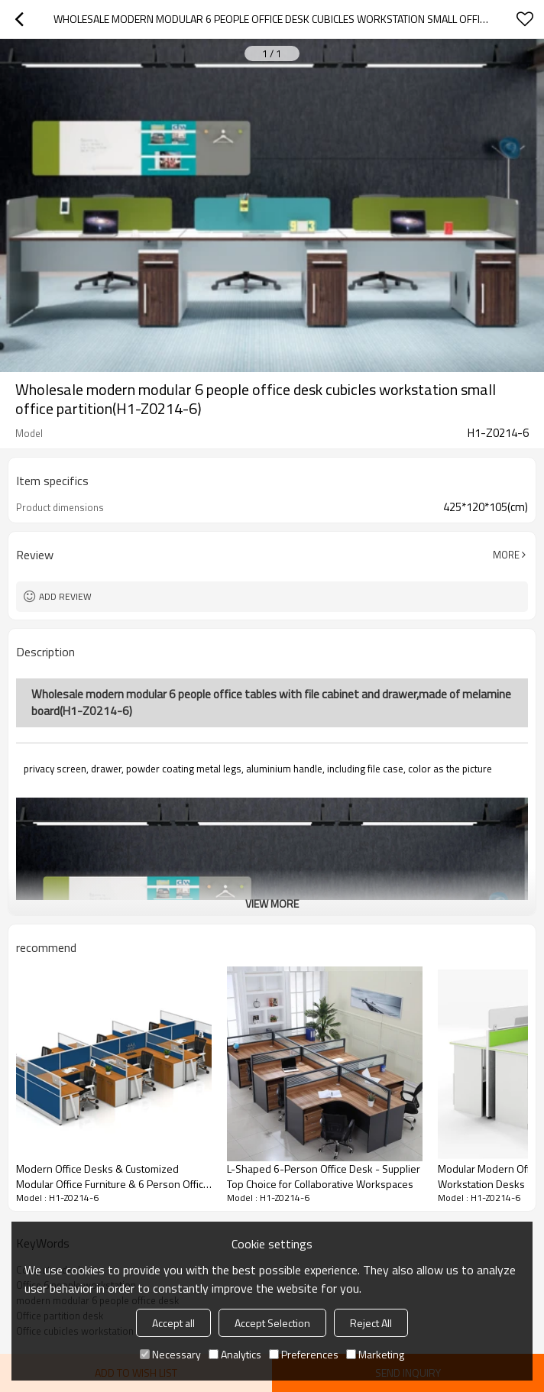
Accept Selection (272, 1323)
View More (272, 903)
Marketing (375, 1354)
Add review (65, 596)
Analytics (235, 1354)
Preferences (303, 1354)
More (506, 554)
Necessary (170, 1354)
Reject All (371, 1323)
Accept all (173, 1323)
